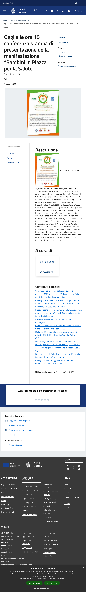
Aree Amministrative (9, 488)
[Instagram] (57, 10)
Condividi (63, 37)
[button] (43, 588)
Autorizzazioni (48, 517)
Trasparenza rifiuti (50, 540)
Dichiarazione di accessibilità (49, 554)
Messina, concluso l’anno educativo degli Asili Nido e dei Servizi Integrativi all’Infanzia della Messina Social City (57, 347)
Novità (12, 20)
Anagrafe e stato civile (30, 486)
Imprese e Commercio (30, 498)
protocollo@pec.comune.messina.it (18, 564)
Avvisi (66, 492)
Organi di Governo (8, 484)
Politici (3, 500)
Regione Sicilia (8, 3)
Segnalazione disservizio (27, 542)
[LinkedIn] (62, 10)
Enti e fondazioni (7, 496)
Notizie (67, 484)
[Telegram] (68, 10)
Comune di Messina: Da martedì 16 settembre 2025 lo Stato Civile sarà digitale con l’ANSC (58, 327)
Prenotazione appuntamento (28, 535)
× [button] (83, 567)
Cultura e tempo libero (30, 490)
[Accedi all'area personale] (76, 3)
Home (5, 20)
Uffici (3, 492)
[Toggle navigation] (4, 10)
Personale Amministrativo (7, 506)
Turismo (25, 510)
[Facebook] (40, 10)
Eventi (66, 507)
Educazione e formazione (48, 486)
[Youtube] (51, 10)
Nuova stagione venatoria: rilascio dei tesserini (55, 341)
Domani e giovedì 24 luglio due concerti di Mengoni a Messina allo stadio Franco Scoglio (57, 355)
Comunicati (22, 20)
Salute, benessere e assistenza (50, 512)
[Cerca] (81, 10)
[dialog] (43, 578)
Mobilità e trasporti (29, 514)
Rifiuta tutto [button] (52, 583)
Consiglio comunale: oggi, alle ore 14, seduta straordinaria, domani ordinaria (54, 362)
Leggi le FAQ (27, 547)
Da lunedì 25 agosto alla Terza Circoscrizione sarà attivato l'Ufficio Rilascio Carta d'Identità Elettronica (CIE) (57, 335)
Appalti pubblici (28, 502)
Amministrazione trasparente (49, 535)
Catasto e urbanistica (30, 506)
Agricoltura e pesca (50, 521)
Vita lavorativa (27, 494)
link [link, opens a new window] (64, 578)
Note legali (47, 548)
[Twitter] (45, 10)
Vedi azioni (64, 42)
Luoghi (67, 503)
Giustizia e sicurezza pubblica (51, 493)
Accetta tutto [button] (34, 583)
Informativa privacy (50, 544)
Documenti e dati (7, 512)
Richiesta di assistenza (31, 551)
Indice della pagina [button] (13, 146)
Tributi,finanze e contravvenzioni (49, 500)
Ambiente (47, 506)
